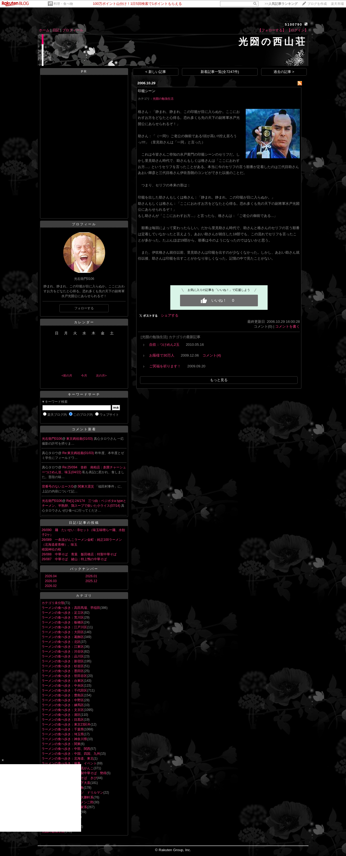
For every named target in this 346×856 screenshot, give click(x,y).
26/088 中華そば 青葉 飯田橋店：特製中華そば (79, 554)
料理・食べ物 (63, 4)
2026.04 (50, 576)
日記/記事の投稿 (84, 523)
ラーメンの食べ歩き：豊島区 (63, 695)
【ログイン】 (297, 30)
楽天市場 (337, 4)
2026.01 (91, 576)
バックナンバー (84, 569)
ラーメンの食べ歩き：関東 (61, 744)
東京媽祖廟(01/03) (80, 439)
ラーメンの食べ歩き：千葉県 (63, 729)
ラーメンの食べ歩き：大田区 (63, 632)
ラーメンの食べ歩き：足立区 (63, 613)
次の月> (101, 375)
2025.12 (91, 581)
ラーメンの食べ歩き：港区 (61, 715)
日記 (55, 30)
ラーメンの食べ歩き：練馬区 (63, 705)
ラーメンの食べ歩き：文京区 (63, 710)
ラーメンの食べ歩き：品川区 (63, 656)
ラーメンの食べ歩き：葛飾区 (63, 637)
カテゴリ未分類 (53, 603)
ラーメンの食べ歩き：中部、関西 (66, 749)
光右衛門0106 (52, 439)
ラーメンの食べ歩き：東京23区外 (66, 724)
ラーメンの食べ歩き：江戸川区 (64, 627)
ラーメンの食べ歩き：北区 (61, 642)
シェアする (169, 315)
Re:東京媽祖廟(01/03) (78, 453)
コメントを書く (287, 326)
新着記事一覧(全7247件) (220, 72)
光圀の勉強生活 (163, 98)
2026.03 (50, 581)
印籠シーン (146, 91)
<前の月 (66, 375)
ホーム (44, 30)
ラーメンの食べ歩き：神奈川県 (64, 739)
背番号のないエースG (58, 486)
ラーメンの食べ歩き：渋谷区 (63, 651)
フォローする (84, 308)
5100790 (293, 24)
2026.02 (50, 586)
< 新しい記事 (155, 72)
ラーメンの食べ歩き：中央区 (63, 685)
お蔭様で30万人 (161, 355)
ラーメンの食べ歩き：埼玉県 (63, 734)
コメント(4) (211, 355)
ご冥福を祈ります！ (165, 366)
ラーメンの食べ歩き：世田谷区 (64, 676)
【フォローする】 (272, 30)
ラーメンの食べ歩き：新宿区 (63, 661)
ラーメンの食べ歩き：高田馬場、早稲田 (71, 608)
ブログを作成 (317, 4)
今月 (84, 375)
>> (281, 4)
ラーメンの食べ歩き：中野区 (63, 700)
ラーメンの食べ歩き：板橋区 (63, 622)
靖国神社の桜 (51, 549)
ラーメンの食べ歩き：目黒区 (63, 719)
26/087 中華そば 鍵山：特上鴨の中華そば (74, 559)
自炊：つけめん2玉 (164, 345)
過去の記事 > (284, 72)
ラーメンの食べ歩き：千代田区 (64, 690)
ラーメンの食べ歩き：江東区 (63, 647)
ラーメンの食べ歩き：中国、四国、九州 (71, 754)
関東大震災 (86, 486)
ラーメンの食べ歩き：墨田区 (63, 671)
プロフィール (72, 30)
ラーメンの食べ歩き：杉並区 (63, 666)
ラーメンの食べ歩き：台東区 (63, 681)
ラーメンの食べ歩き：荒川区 (63, 617)
